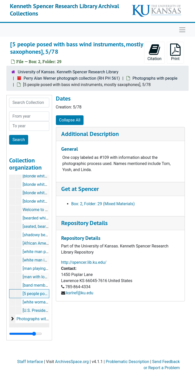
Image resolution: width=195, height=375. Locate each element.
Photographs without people (42, 318)
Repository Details (84, 223)
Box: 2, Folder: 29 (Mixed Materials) (103, 203)
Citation (154, 52)
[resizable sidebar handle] (25, 334)
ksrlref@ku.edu (79, 292)
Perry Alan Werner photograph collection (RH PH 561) (72, 78)
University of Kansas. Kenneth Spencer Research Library (68, 72)
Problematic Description (127, 361)
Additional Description (90, 134)
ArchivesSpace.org (72, 361)
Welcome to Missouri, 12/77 (48, 209)
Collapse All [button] (69, 120)
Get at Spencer (80, 189)
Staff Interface (30, 361)
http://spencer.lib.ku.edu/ (84, 262)
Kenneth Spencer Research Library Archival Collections (64, 9)
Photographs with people (155, 78)
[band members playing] (44, 285)
